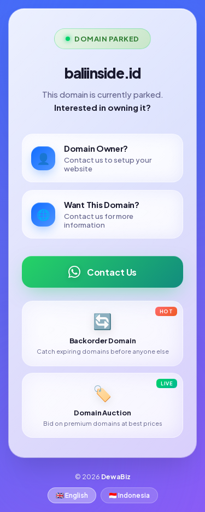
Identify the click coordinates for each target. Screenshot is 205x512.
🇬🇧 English (72, 495)
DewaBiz (116, 477)
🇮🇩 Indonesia (129, 495)
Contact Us (102, 272)
